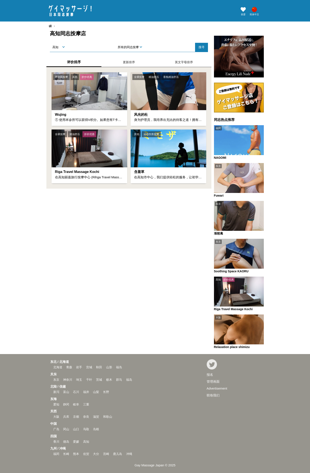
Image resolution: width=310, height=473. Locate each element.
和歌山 (107, 416)
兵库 (66, 416)
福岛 (119, 367)
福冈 (56, 454)
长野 (106, 392)
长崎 (66, 454)
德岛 (66, 441)
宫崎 (106, 454)
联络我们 (213, 395)
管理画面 (213, 381)
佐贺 (86, 454)
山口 (76, 429)
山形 (109, 367)
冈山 (66, 429)
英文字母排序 (184, 62)
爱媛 (76, 441)
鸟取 (86, 429)
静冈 (66, 404)
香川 (56, 441)
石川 (76, 392)
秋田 (99, 367)
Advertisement (217, 388)
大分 (96, 454)
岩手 (79, 367)
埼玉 (79, 379)
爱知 (56, 404)
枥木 (109, 379)
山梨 (96, 392)
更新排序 (129, 62)
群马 (119, 379)
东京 (56, 379)
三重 (86, 404)
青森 (69, 367)
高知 (86, 441)
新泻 (56, 392)
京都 (76, 416)
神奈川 (67, 379)
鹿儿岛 (117, 454)
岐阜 (76, 404)
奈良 (86, 416)
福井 (86, 392)
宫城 (89, 367)
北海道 (57, 367)
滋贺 (96, 416)
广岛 (56, 429)
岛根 (96, 429)
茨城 (99, 379)
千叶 (89, 379)
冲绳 (129, 454)
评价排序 (74, 62)
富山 (66, 392)
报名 (210, 374)
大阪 (56, 416)
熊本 (76, 454)
